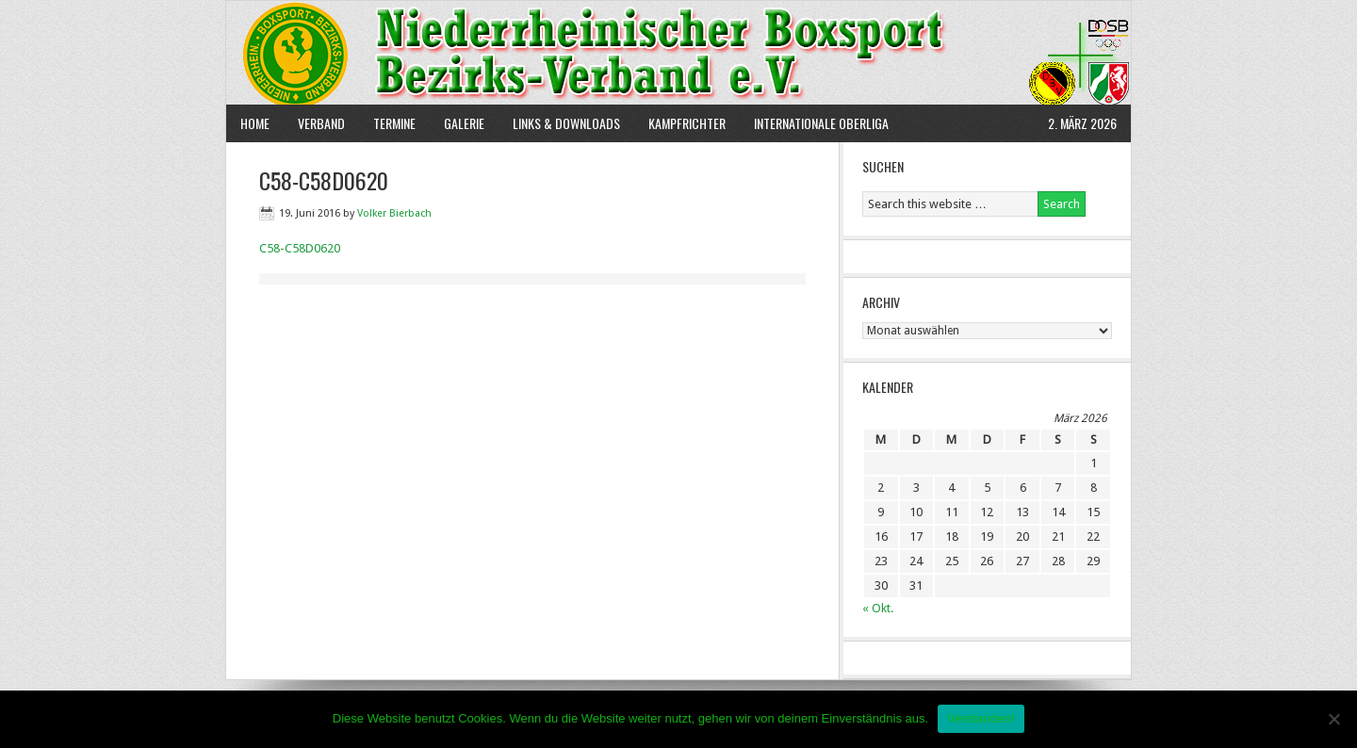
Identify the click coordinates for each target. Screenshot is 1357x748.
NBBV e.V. (678, 53)
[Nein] (1333, 718)
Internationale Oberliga (821, 123)
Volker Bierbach (394, 213)
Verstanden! (981, 718)
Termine (394, 123)
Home (255, 123)
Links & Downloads (566, 123)
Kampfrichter (680, 123)
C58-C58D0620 (299, 248)
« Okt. (877, 608)
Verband (314, 123)
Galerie (464, 123)
